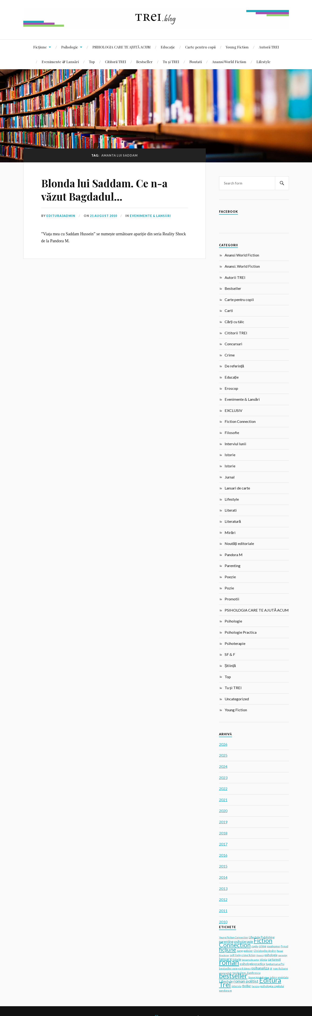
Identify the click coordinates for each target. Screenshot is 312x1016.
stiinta (263, 959)
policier (248, 950)
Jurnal (230, 477)
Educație (168, 46)
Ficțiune (40, 46)
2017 (223, 844)
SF (271, 968)
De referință (234, 366)
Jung (240, 950)
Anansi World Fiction (229, 61)
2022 (223, 788)
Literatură (233, 521)
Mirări (230, 532)
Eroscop (231, 388)
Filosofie (232, 432)
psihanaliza (260, 968)
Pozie (229, 588)
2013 (223, 888)
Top (92, 61)
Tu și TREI (171, 61)
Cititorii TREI (115, 61)
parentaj (282, 955)
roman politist (245, 981)
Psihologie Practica (241, 632)
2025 (223, 755)
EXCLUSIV (233, 410)
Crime (230, 355)
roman (229, 962)
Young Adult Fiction (258, 977)
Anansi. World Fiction (242, 266)
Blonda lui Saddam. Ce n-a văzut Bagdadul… (104, 189)
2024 (223, 766)
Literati (231, 510)
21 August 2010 (103, 216)
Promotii (232, 599)
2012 (223, 899)
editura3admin (60, 216)
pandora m (225, 990)
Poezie (230, 577)
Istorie (230, 454)
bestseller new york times (235, 968)
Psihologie (69, 46)
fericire (256, 986)
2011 (223, 910)
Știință (230, 665)
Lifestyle (264, 61)
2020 (223, 810)
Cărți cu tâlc (234, 321)
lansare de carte (250, 959)
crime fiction (248, 955)
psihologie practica (252, 964)
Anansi (260, 955)
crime (262, 946)
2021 (223, 799)
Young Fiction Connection (233, 937)
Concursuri (233, 344)
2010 (223, 922)
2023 (223, 777)
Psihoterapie (235, 643)
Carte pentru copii (200, 46)
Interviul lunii (235, 443)
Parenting (232, 565)
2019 (223, 822)
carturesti (274, 959)
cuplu (254, 946)
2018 (223, 833)
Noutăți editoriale (239, 543)
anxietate (283, 977)
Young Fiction (237, 46)
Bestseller (144, 61)
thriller (246, 986)
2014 (223, 877)
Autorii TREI (269, 46)
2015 (223, 866)
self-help (235, 955)
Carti (229, 310)
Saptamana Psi (275, 964)
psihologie (271, 955)
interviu (236, 986)
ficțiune (227, 950)
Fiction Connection (240, 421)
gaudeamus (273, 946)
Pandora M (234, 554)
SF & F (230, 654)
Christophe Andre (265, 950)
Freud (284, 946)
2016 (223, 855)
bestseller (233, 976)
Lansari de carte (237, 488)
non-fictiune (280, 968)
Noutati (195, 61)
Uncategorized (237, 699)
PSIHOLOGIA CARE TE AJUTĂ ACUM (122, 46)
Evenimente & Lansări (60, 61)
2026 (223, 744)
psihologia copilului (272, 986)
